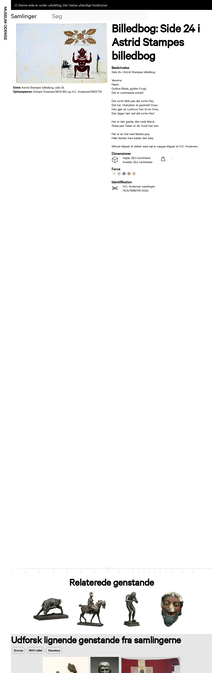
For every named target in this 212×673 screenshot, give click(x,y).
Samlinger (24, 15)
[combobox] (99, 16)
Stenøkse (54, 650)
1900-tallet (35, 650)
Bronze (18, 650)
